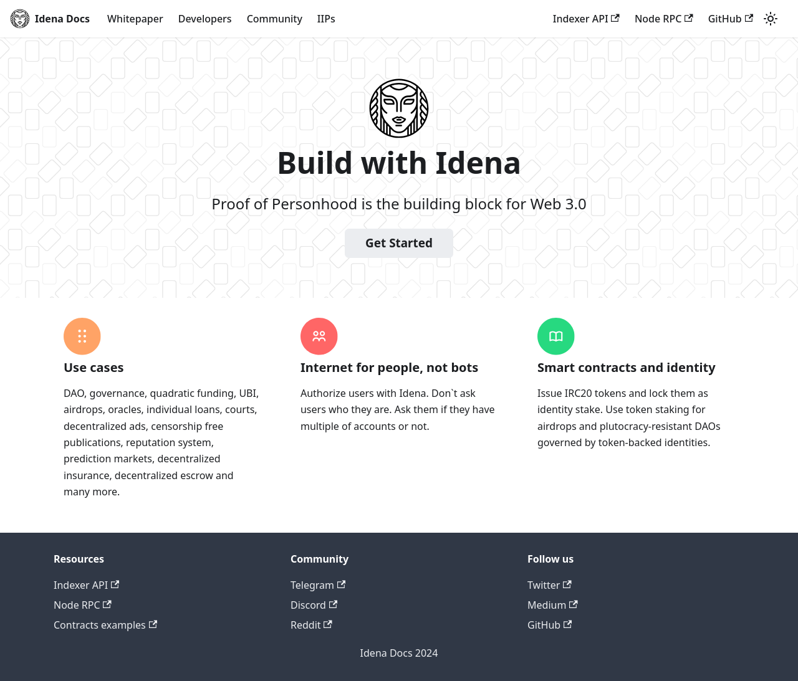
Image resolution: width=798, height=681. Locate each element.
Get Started (399, 243)
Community (274, 19)
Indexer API (586, 19)
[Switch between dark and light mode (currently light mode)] (771, 19)
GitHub (730, 19)
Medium (552, 605)
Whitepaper (135, 19)
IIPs (326, 19)
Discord (314, 605)
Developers (205, 19)
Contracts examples (105, 625)
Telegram (318, 585)
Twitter (549, 585)
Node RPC (664, 19)
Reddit (311, 625)
